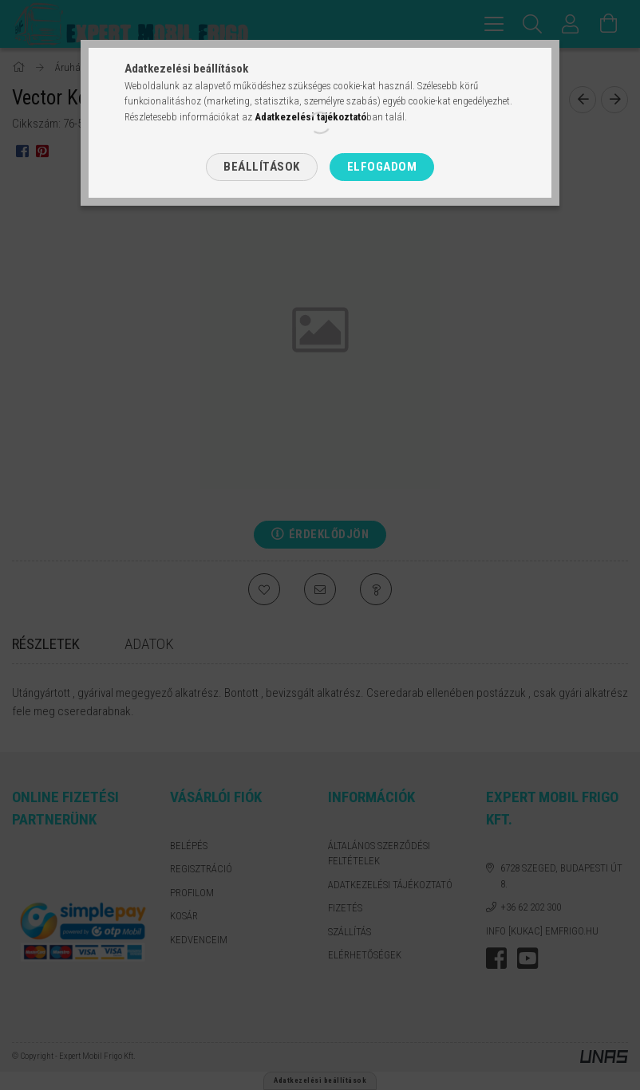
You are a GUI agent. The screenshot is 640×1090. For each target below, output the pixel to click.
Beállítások (261, 166)
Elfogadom (382, 166)
